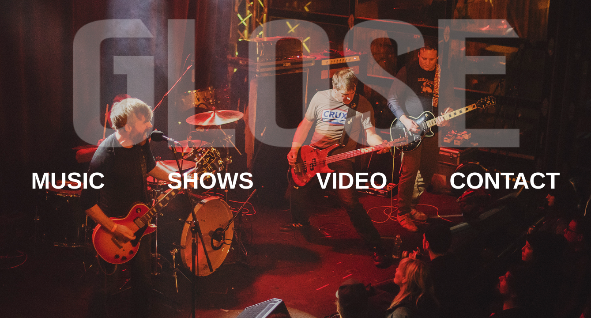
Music (68, 180)
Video (352, 180)
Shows (210, 180)
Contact (504, 180)
